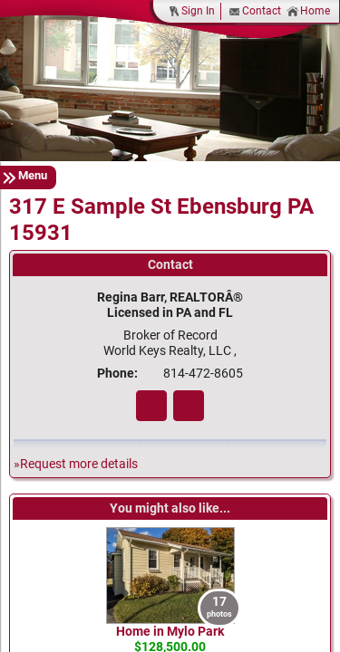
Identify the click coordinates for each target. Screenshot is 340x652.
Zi (188, 405)
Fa (151, 405)
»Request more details (76, 464)
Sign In (191, 11)
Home (308, 11)
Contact (254, 11)
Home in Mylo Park (170, 631)
